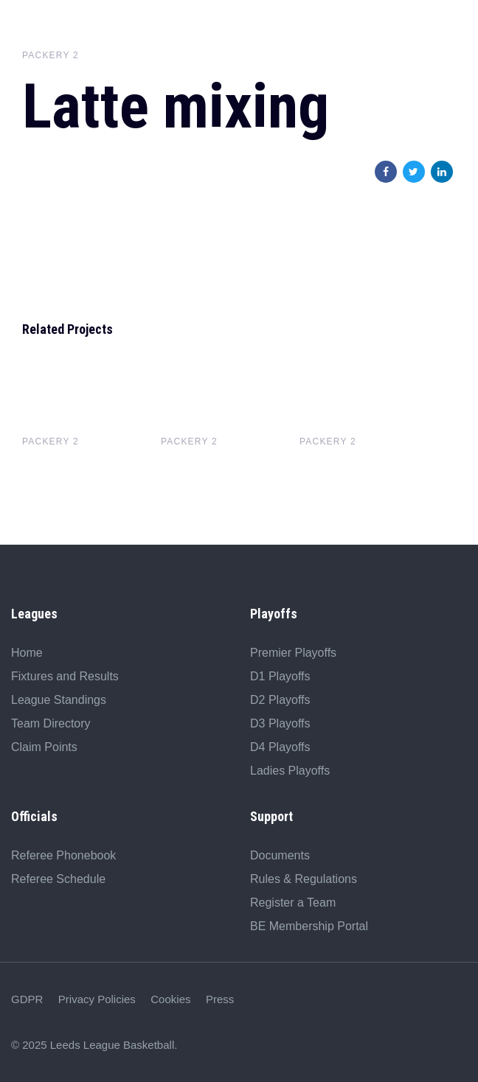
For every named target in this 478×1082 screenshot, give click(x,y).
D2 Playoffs (280, 700)
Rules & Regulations (303, 879)
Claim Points (44, 747)
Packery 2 (50, 55)
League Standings (58, 700)
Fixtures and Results (65, 676)
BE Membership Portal (309, 926)
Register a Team (293, 902)
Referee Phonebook (63, 855)
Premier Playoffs (293, 652)
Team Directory (51, 723)
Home (27, 652)
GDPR (27, 999)
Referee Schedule (58, 879)
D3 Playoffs (280, 723)
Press (220, 999)
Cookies (170, 999)
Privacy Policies (97, 999)
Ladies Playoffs (290, 770)
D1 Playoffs (280, 676)
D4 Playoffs (280, 747)
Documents (280, 855)
